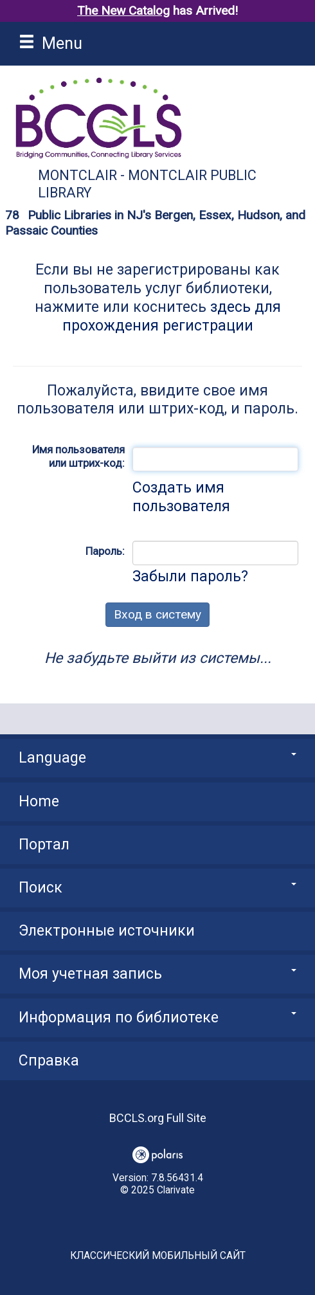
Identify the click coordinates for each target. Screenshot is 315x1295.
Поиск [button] (157, 887)
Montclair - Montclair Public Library (147, 184)
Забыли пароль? (190, 576)
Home (39, 801)
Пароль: (105, 551)
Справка (49, 1060)
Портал (44, 844)
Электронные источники (107, 930)
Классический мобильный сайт (158, 1256)
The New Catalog (123, 10)
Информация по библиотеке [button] (157, 1017)
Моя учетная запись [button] (157, 974)
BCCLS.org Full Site (157, 1118)
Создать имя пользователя (181, 497)
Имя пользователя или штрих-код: (78, 456)
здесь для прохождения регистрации (171, 316)
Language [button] (157, 757)
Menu (50, 43)
